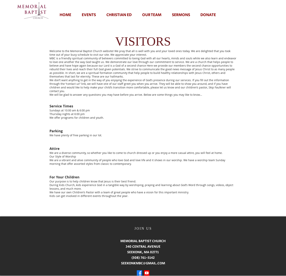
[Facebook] (139, 273)
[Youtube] (146, 273)
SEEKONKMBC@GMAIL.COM (143, 263)
